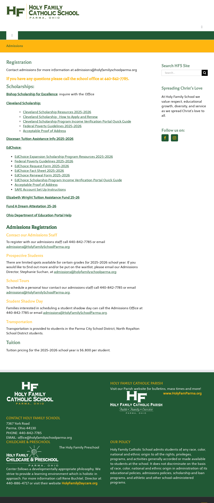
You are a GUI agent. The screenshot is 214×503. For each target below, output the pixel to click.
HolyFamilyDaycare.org (79, 483)
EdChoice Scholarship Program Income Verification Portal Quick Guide (68, 180)
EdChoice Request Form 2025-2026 (42, 166)
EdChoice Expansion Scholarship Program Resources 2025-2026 (64, 157)
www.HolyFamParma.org (182, 393)
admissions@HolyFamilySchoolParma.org (38, 247)
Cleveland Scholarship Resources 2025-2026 (57, 112)
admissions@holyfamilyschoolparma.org (85, 272)
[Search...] (181, 73)
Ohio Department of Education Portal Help (38, 215)
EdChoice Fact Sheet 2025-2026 (39, 171)
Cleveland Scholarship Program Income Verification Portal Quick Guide (77, 121)
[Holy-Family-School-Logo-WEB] (42, 5)
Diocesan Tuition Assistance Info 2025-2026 (39, 139)
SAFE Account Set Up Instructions (40, 189)
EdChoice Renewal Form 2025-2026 (42, 175)
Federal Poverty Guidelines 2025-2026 (52, 126)
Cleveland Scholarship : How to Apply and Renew (60, 117)
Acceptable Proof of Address (44, 131)
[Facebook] (165, 137)
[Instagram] (174, 137)
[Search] (205, 73)
